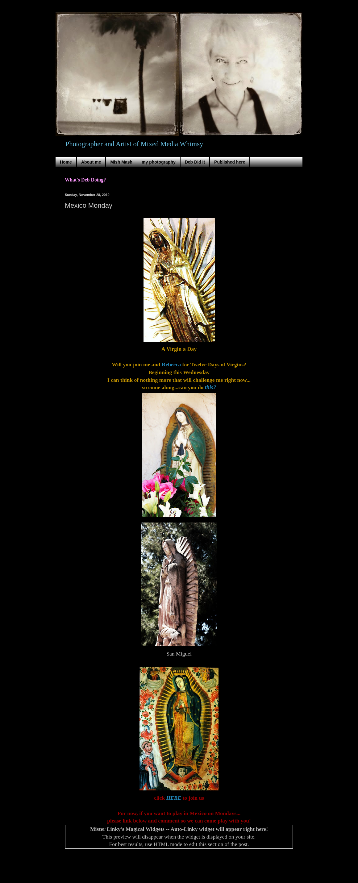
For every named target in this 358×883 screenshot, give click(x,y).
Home (66, 162)
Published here (229, 162)
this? (210, 387)
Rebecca (171, 364)
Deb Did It (195, 162)
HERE (173, 798)
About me (91, 162)
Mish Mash (121, 162)
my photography (159, 162)
